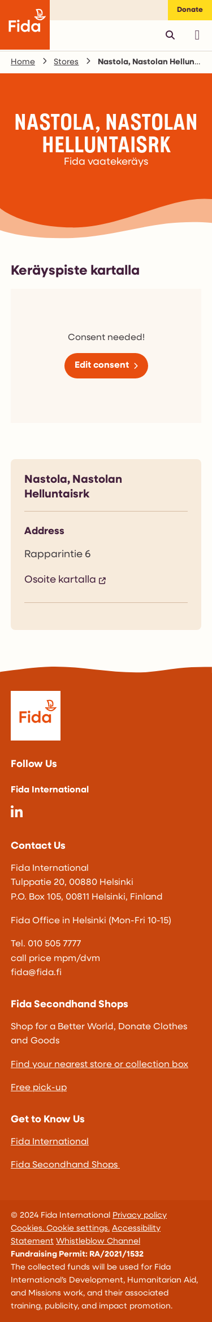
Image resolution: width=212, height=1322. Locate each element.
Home (23, 62)
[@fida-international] (17, 814)
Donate (190, 10)
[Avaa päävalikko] (197, 35)
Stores (66, 62)
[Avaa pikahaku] (170, 35)
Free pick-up (39, 1087)
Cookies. (28, 1228)
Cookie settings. (78, 1228)
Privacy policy (140, 1215)
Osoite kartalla (60, 580)
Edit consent (102, 365)
